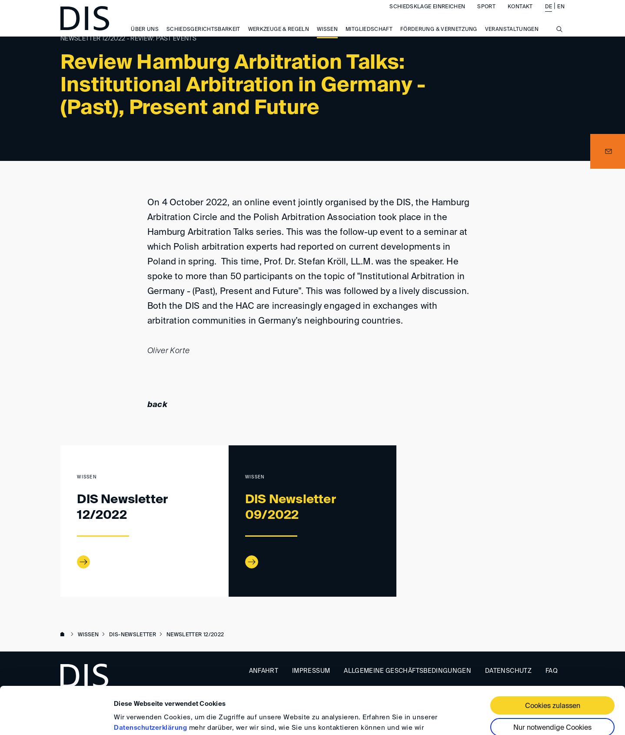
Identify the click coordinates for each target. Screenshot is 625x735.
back (157, 405)
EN (561, 15)
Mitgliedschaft (369, 38)
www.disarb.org (63, 634)
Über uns (145, 38)
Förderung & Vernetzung (438, 38)
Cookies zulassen (552, 661)
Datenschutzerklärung (150, 683)
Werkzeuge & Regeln (278, 38)
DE (548, 15)
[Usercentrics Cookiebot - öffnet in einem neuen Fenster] (56, 718)
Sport (486, 15)
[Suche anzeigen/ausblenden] (559, 42)
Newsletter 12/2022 (195, 635)
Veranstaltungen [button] (512, 38)
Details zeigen (136, 718)
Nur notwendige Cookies (552, 683)
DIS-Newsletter (132, 635)
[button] (607, 151)
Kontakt (520, 15)
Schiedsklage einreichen (427, 15)
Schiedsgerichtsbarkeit (203, 38)
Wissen (327, 38)
